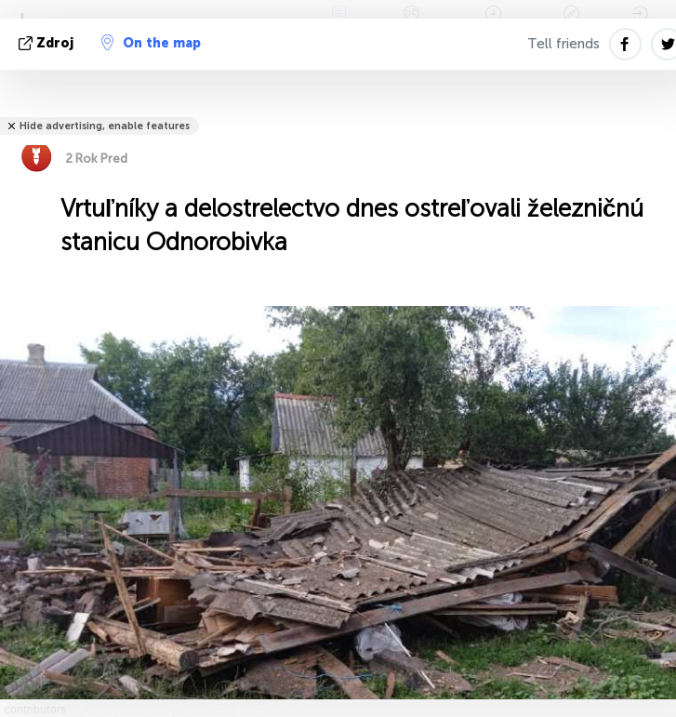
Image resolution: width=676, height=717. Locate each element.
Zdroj (47, 43)
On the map (151, 42)
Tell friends (563, 43)
